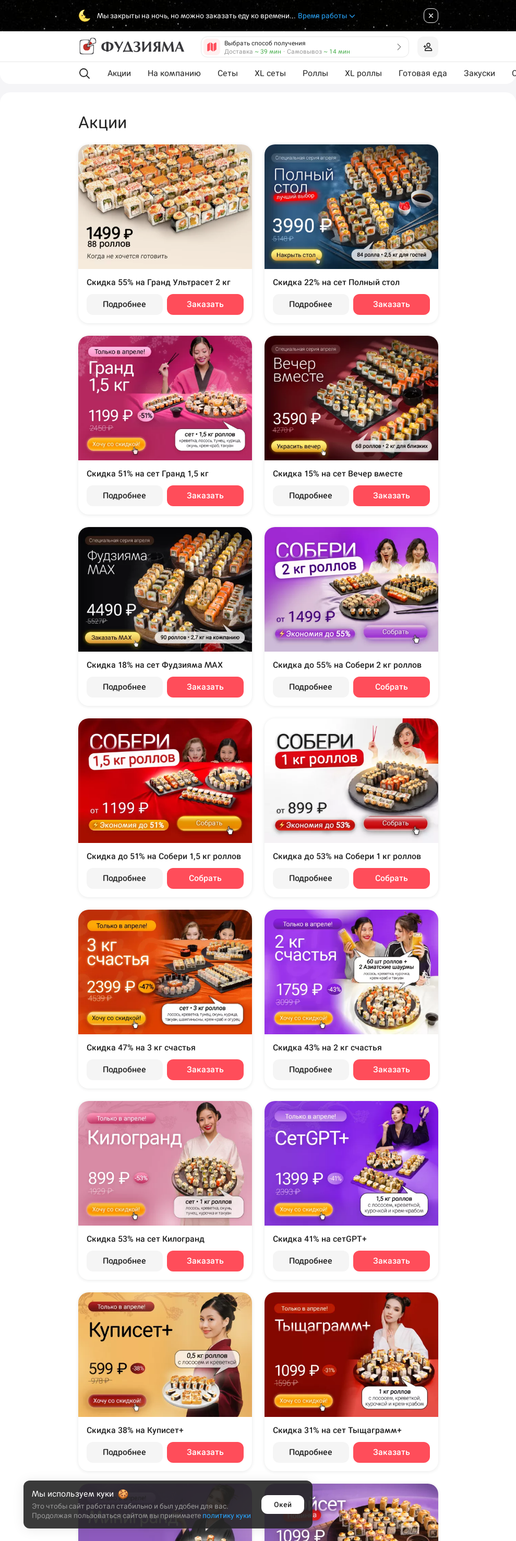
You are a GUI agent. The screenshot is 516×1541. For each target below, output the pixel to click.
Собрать (391, 687)
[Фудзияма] (131, 46)
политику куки (226, 1515)
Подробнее (124, 304)
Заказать (205, 304)
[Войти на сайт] (427, 46)
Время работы (327, 15)
